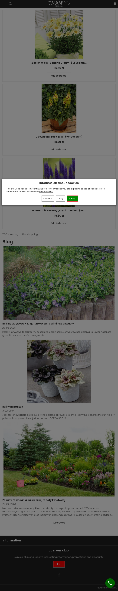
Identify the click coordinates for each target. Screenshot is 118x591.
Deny (60, 198)
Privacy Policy (46, 191)
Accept (72, 198)
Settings (47, 198)
